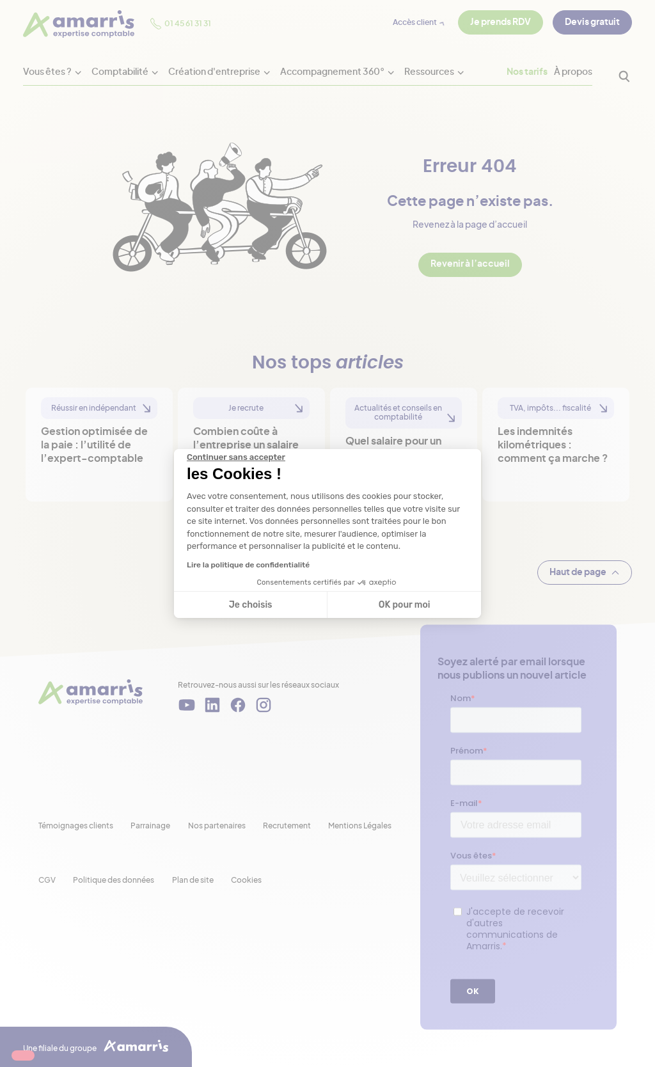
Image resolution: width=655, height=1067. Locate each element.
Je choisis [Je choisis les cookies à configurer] (250, 604)
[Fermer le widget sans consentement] (236, 457)
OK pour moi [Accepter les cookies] (404, 604)
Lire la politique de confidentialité (248, 564)
